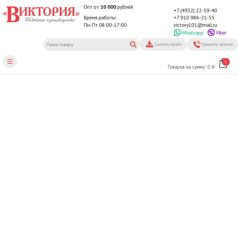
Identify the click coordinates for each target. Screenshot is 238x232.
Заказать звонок (217, 44)
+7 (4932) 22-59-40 (195, 10)
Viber (221, 32)
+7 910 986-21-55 (194, 17)
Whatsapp (192, 32)
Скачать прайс (168, 44)
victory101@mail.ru (195, 25)
